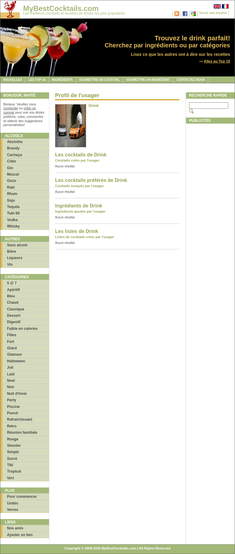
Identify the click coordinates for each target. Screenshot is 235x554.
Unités (12, 503)
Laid (11, 374)
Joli (10, 367)
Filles (11, 335)
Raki (11, 187)
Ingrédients (62, 79)
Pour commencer (22, 496)
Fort (10, 342)
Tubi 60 (13, 213)
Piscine (13, 407)
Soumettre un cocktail (99, 79)
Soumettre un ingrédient (148, 79)
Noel (11, 380)
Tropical (14, 471)
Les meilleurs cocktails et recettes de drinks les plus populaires (74, 13)
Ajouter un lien (20, 535)
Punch (12, 413)
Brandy (13, 148)
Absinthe (15, 142)
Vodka (12, 220)
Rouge (12, 439)
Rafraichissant (19, 419)
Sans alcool (17, 245)
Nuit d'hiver (17, 394)
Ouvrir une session (213, 13)
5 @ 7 (12, 283)
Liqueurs (15, 258)
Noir (10, 387)
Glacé (12, 348)
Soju (11, 200)
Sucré (12, 459)
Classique (15, 309)
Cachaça (14, 155)
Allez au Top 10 (217, 61)
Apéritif (13, 290)
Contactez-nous (191, 79)
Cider (11, 161)
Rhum (12, 194)
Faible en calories (22, 329)
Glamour (14, 354)
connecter (10, 108)
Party (11, 400)
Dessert (13, 315)
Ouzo (11, 181)
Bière (11, 251)
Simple (13, 452)
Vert (10, 478)
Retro (11, 426)
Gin (10, 168)
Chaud (12, 302)
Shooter (14, 445)
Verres (12, 510)
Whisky (13, 226)
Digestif (13, 322)
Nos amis (15, 528)
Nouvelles (12, 79)
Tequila (13, 207)
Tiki (10, 465)
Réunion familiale (22, 432)
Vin (9, 264)
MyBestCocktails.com (61, 8)
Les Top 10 (36, 79)
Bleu (11, 296)
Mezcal (13, 174)
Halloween (16, 361)
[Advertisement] (210, 218)
